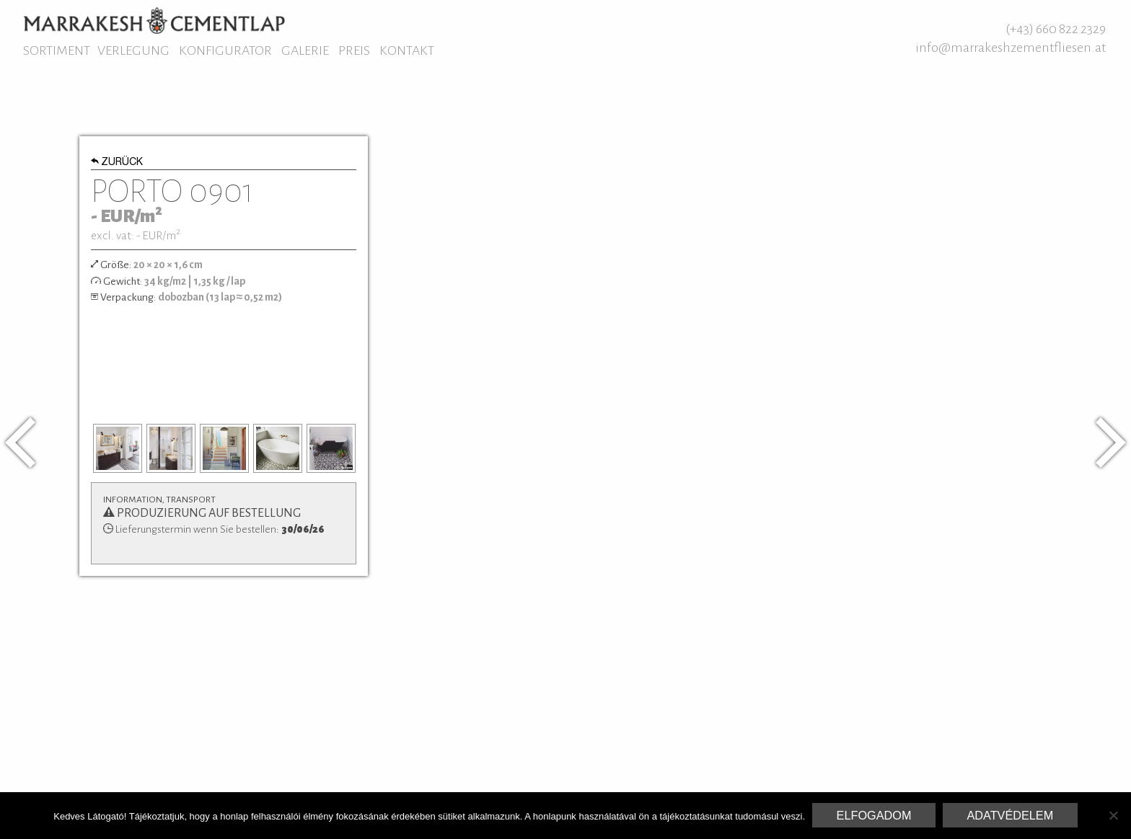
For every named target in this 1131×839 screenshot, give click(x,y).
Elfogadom (874, 815)
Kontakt (406, 50)
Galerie (305, 50)
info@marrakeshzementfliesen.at (1010, 47)
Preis (354, 50)
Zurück (117, 163)
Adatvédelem (1010, 815)
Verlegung (133, 50)
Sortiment (56, 50)
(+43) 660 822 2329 (1055, 29)
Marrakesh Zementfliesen (154, 20)
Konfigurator (225, 50)
